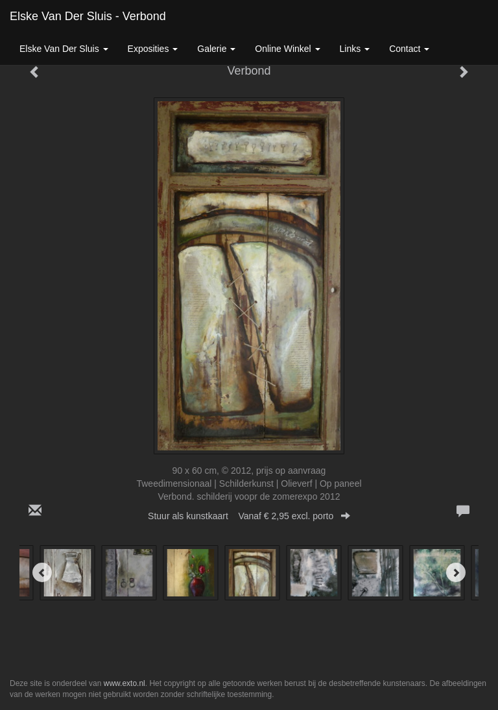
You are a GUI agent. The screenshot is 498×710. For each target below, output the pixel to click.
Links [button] (355, 48)
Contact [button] (409, 48)
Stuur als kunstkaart (249, 516)
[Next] (456, 572)
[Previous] (42, 572)
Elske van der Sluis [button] (63, 48)
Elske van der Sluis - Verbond (88, 16)
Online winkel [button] (287, 48)
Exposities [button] (153, 48)
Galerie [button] (216, 48)
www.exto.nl (124, 683)
